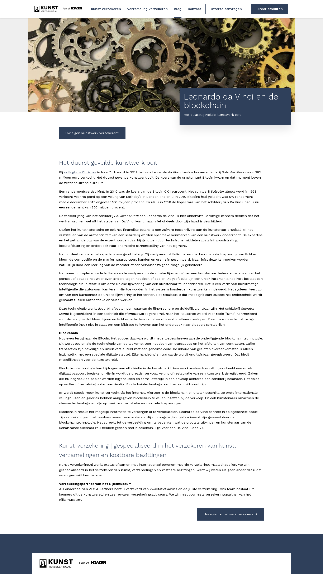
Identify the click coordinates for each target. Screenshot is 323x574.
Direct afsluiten (269, 9)
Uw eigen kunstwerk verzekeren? (92, 133)
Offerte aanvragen (226, 9)
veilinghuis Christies (80, 172)
